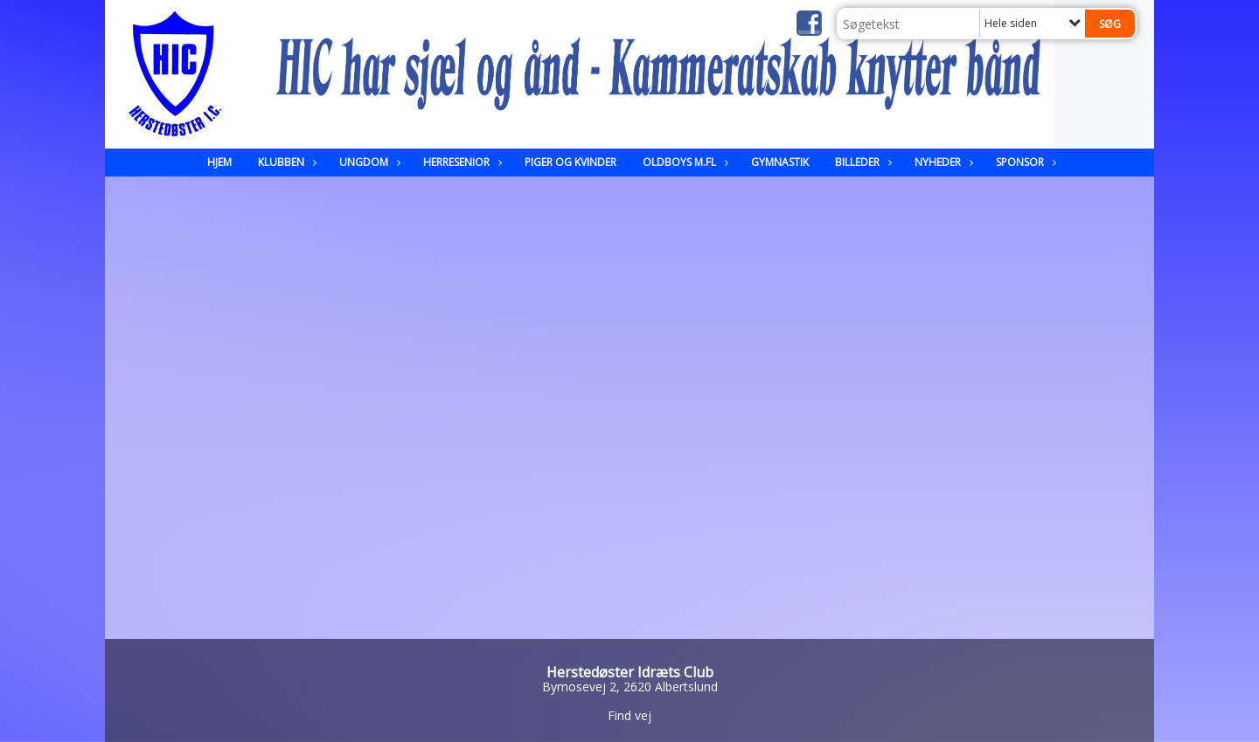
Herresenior (460, 162)
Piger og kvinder (570, 162)
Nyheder (942, 162)
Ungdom (368, 162)
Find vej (629, 715)
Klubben (285, 162)
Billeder (861, 162)
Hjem (219, 162)
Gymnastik (780, 162)
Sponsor (1024, 162)
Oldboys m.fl (684, 162)
